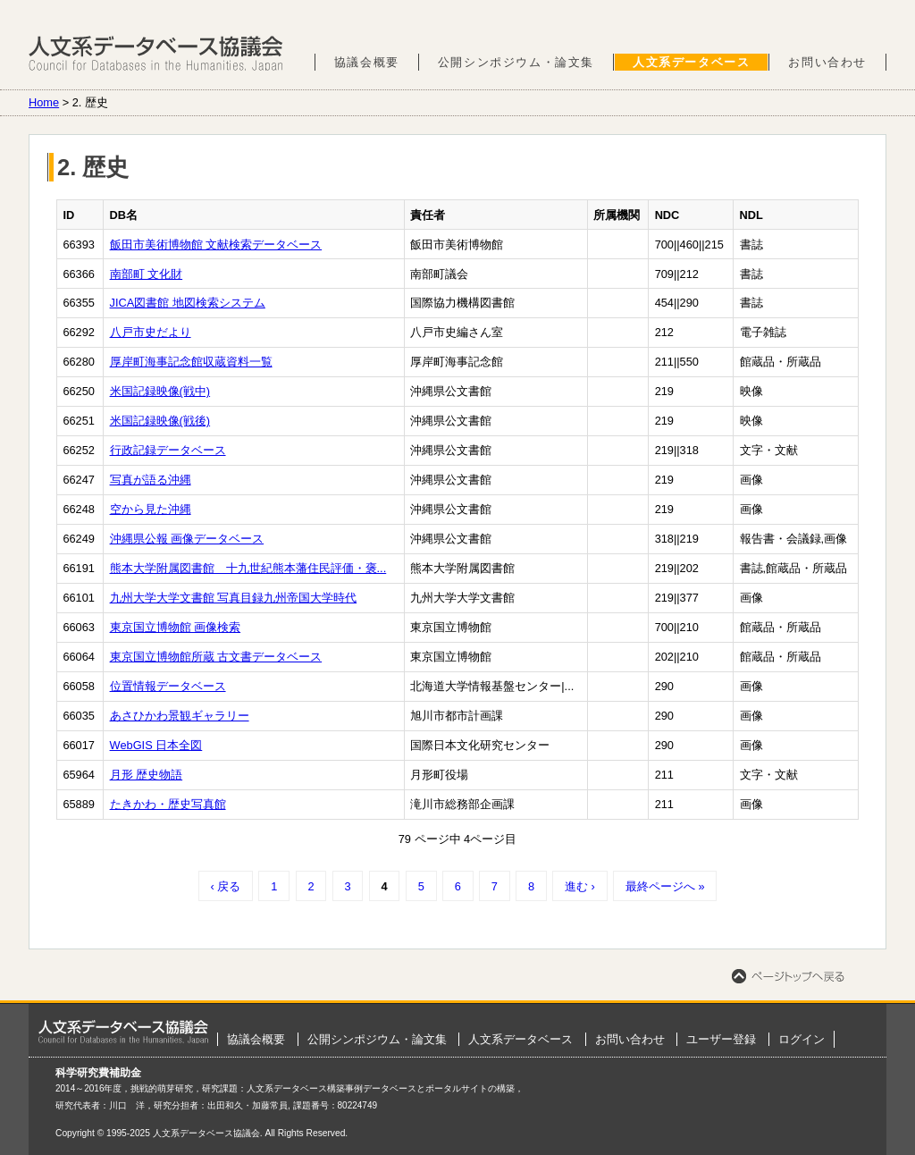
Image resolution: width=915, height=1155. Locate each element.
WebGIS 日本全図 (156, 745)
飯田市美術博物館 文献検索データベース (216, 244)
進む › (580, 886)
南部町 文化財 (146, 274)
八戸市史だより (150, 332)
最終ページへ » (665, 886)
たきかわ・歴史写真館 (168, 804)
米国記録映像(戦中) (160, 391)
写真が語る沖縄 (150, 479)
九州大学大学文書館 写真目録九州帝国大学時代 (233, 597)
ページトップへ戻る (788, 976)
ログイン (801, 1039)
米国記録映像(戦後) (160, 420)
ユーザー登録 (721, 1039)
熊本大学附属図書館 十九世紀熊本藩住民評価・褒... (248, 568)
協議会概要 (366, 62)
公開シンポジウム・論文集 (516, 62)
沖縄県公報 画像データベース (187, 538)
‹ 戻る (225, 886)
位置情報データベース (168, 686)
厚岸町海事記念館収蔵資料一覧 (191, 361)
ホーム (123, 1031)
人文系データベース (691, 62)
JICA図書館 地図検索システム (187, 302)
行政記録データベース (168, 450)
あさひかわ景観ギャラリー (179, 715)
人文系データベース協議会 (156, 54)
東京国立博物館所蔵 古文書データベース (216, 656)
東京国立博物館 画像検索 (175, 627)
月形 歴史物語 (146, 774)
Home (44, 102)
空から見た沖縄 (150, 509)
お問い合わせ (827, 62)
